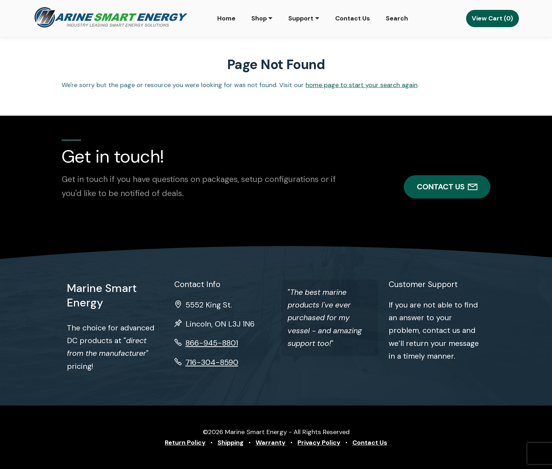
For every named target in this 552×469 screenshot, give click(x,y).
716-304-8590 (212, 362)
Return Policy (185, 442)
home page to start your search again (362, 85)
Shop (259, 18)
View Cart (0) (492, 18)
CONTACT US (447, 187)
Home (226, 18)
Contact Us (352, 18)
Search (397, 18)
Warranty (271, 442)
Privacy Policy (318, 442)
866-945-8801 (212, 343)
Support (300, 18)
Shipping (231, 442)
